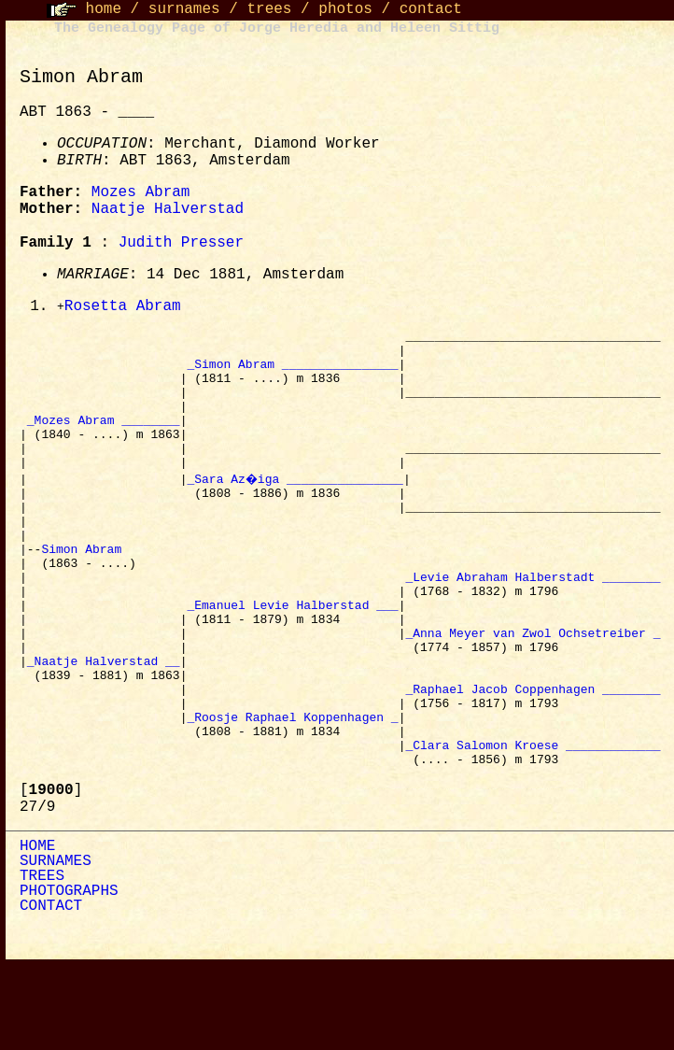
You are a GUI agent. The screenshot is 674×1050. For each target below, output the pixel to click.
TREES (42, 961)
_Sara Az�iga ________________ (296, 507)
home (103, 9)
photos (345, 9)
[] (51, 875)
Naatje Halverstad (167, 209)
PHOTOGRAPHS (69, 976)
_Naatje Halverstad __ (103, 725)
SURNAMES (55, 946)
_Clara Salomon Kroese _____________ (532, 826)
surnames (184, 9)
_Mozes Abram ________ (103, 440)
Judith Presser (181, 242)
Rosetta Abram (122, 307)
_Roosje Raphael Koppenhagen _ (292, 793)
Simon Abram (85, 591)
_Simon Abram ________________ (292, 372)
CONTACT (51, 991)
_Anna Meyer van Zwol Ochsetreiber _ (532, 692)
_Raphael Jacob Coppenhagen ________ (532, 759)
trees (268, 9)
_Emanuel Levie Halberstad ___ (292, 658)
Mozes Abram (140, 192)
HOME (37, 931)
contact (431, 9)
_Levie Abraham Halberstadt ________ (532, 625)
